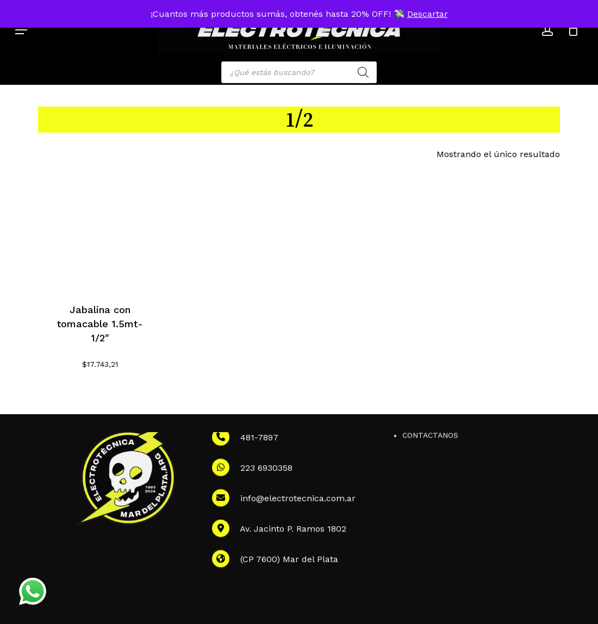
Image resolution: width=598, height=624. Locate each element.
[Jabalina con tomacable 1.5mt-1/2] (100, 227)
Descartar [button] (427, 14)
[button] (21, 29)
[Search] (363, 72)
